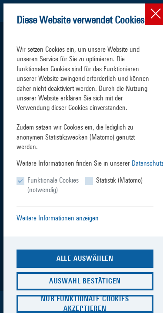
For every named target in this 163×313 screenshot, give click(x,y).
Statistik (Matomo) (119, 180)
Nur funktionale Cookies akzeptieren (85, 304)
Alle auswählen (85, 258)
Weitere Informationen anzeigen (58, 218)
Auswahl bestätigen (85, 281)
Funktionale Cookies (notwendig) (53, 185)
